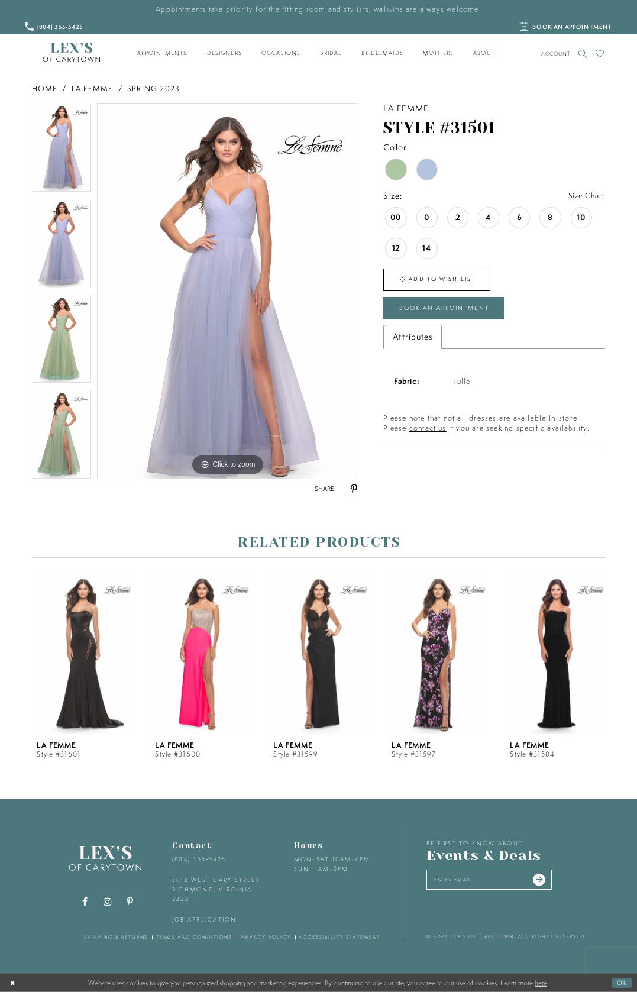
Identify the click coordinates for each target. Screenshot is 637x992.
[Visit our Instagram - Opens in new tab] (107, 902)
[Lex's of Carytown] (71, 53)
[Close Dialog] (13, 982)
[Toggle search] (582, 53)
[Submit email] (556, 881)
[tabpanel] (62, 151)
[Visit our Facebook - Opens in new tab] (84, 902)
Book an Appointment (453, 314)
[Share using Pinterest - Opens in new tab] (354, 489)
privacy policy (266, 937)
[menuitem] (162, 53)
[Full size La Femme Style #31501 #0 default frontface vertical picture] (228, 291)
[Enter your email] (498, 881)
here (541, 982)
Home (45, 88)
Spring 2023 (153, 88)
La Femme (93, 88)
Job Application (204, 919)
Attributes (412, 345)
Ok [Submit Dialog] (621, 982)
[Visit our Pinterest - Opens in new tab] (129, 902)
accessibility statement (339, 937)
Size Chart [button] (584, 196)
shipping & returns (116, 937)
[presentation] (83, 653)
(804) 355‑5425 (199, 859)
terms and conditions (194, 937)
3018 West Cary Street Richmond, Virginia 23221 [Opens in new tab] (216, 889)
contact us (428, 436)
